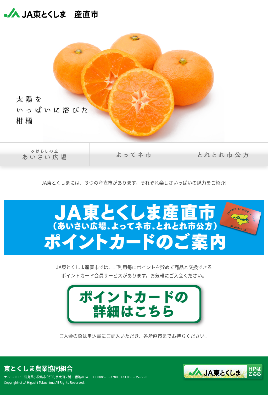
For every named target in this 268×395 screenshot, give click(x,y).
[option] (134, 84)
